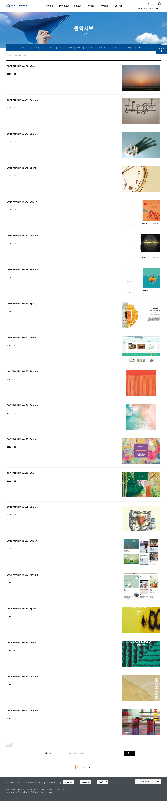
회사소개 (49, 5)
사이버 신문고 (161, 50)
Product (90, 5)
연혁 (52, 47)
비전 (61, 47)
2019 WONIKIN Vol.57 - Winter (21, 642)
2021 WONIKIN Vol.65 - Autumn (22, 371)
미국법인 (158, 8)
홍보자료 (129, 47)
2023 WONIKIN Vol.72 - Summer (22, 133)
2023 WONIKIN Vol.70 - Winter (21, 201)
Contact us (52, 782)
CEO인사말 (39, 47)
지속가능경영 (63, 5)
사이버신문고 (148, 8)
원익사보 (142, 47)
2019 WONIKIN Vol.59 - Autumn (22, 574)
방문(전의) (103, 782)
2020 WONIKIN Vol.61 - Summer (22, 506)
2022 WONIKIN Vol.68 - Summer (22, 269)
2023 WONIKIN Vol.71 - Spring (21, 167)
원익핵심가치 (75, 47)
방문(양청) (69, 782)
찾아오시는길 (104, 47)
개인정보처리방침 (13, 782)
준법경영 (77, 5)
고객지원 (139, 8)
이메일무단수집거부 (34, 782)
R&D (117, 47)
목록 (8, 745)
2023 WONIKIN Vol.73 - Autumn (22, 99)
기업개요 (25, 47)
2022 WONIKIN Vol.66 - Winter (21, 337)
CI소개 (89, 47)
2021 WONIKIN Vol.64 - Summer (22, 405)
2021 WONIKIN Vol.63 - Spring (21, 439)
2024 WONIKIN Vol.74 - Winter (21, 66)
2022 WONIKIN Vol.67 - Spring (21, 303)
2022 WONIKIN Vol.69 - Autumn (22, 235)
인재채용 (118, 5)
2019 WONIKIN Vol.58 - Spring (21, 608)
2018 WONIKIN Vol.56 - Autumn (22, 676)
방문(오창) (86, 782)
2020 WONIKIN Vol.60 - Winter (21, 540)
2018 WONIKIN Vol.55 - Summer (22, 710)
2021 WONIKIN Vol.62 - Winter (21, 472)
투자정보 (104, 5)
